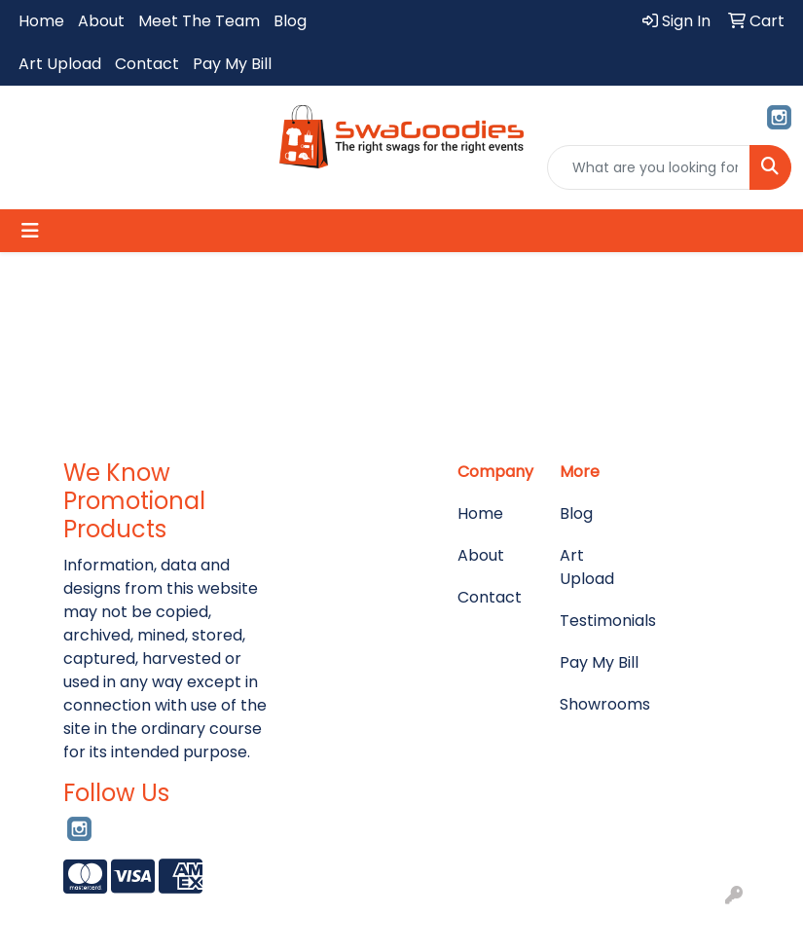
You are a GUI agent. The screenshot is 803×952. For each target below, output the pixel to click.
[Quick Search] (648, 167)
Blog (290, 21)
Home (41, 21)
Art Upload (59, 64)
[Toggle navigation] (30, 230)
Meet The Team (199, 21)
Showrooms (599, 704)
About (101, 21)
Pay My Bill (232, 64)
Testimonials (599, 620)
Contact (147, 64)
